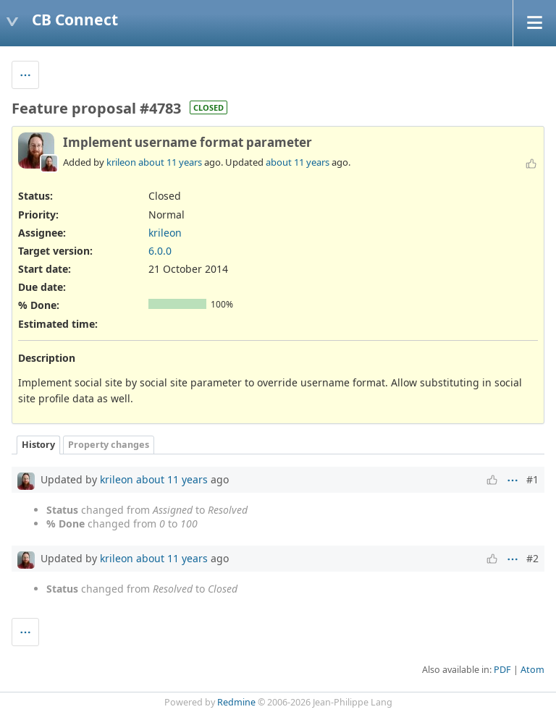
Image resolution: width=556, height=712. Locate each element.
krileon (121, 162)
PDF (502, 670)
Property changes (108, 444)
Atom (532, 670)
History (38, 444)
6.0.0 (160, 251)
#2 (532, 558)
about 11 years (170, 162)
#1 (532, 479)
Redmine (236, 702)
